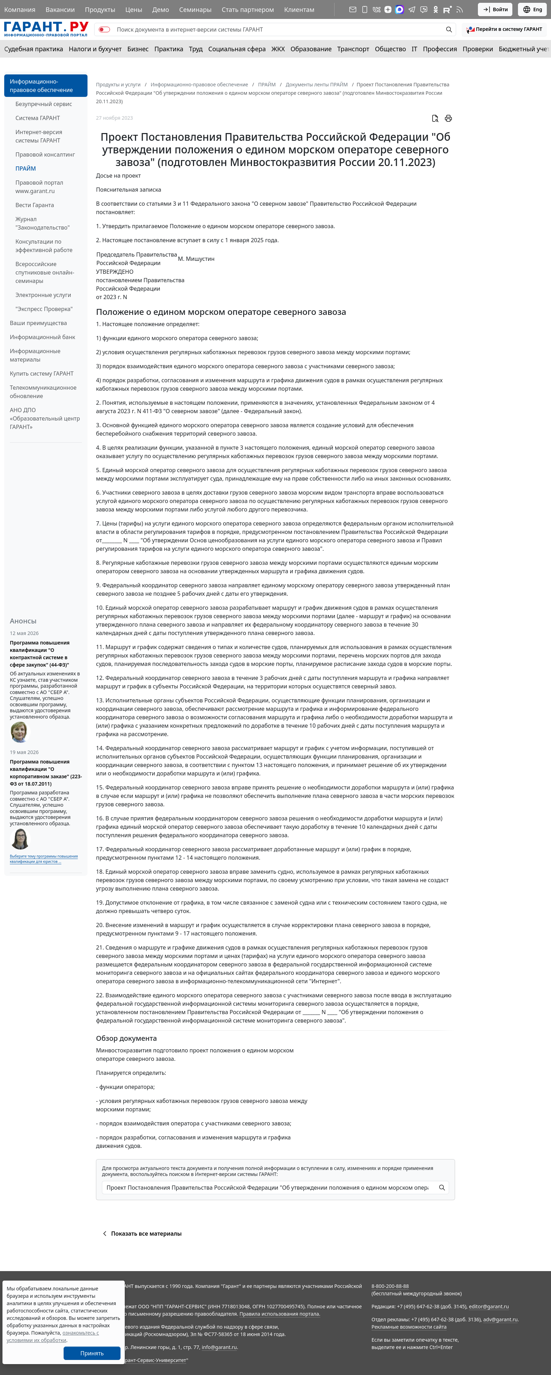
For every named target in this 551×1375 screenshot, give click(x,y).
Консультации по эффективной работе (43, 246)
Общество (390, 49)
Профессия (440, 49)
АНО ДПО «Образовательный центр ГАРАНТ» (45, 418)
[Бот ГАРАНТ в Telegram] (424, 9)
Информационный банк (42, 337)
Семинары (195, 9)
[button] (504, 29)
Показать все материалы (141, 1233)
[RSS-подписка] (459, 9)
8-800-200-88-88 (390, 1286)
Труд (196, 49)
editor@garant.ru (489, 1306)
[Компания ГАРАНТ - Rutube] (447, 9)
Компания (19, 9)
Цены (133, 9)
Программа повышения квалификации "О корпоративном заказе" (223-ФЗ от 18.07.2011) (46, 772)
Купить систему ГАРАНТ (41, 373)
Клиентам (299, 9)
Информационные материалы (35, 355)
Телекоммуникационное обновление (43, 392)
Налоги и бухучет (95, 49)
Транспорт (353, 49)
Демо (161, 9)
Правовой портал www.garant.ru (39, 187)
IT (414, 49)
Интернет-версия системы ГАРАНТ (38, 136)
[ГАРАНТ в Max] (399, 9)
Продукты (100, 9)
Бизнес (138, 49)
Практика (168, 49)
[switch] (104, 29)
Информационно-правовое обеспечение (41, 86)
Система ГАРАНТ (37, 118)
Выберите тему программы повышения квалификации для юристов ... (44, 859)
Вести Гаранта (34, 205)
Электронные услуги (43, 295)
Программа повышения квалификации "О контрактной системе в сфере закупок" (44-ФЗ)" (40, 653)
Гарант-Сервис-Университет (153, 1360)
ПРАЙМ (25, 168)
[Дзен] (387, 9)
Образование (311, 49)
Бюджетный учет (524, 49)
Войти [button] (495, 9)
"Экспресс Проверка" (44, 309)
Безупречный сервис (43, 104)
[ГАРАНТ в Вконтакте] (376, 9)
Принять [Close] (92, 1353)
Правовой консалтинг (45, 154)
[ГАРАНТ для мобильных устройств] (365, 9)
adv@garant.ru (500, 1319)
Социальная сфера (237, 49)
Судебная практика (33, 49)
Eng (532, 9)
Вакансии (60, 9)
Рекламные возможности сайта (409, 1326)
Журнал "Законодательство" (42, 223)
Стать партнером (248, 9)
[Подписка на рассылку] (353, 9)
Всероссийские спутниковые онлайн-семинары (44, 272)
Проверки (478, 49)
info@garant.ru (219, 1347)
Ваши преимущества (38, 323)
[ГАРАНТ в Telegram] (412, 9)
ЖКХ (278, 49)
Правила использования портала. (279, 1313)
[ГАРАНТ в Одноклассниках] (436, 9)
